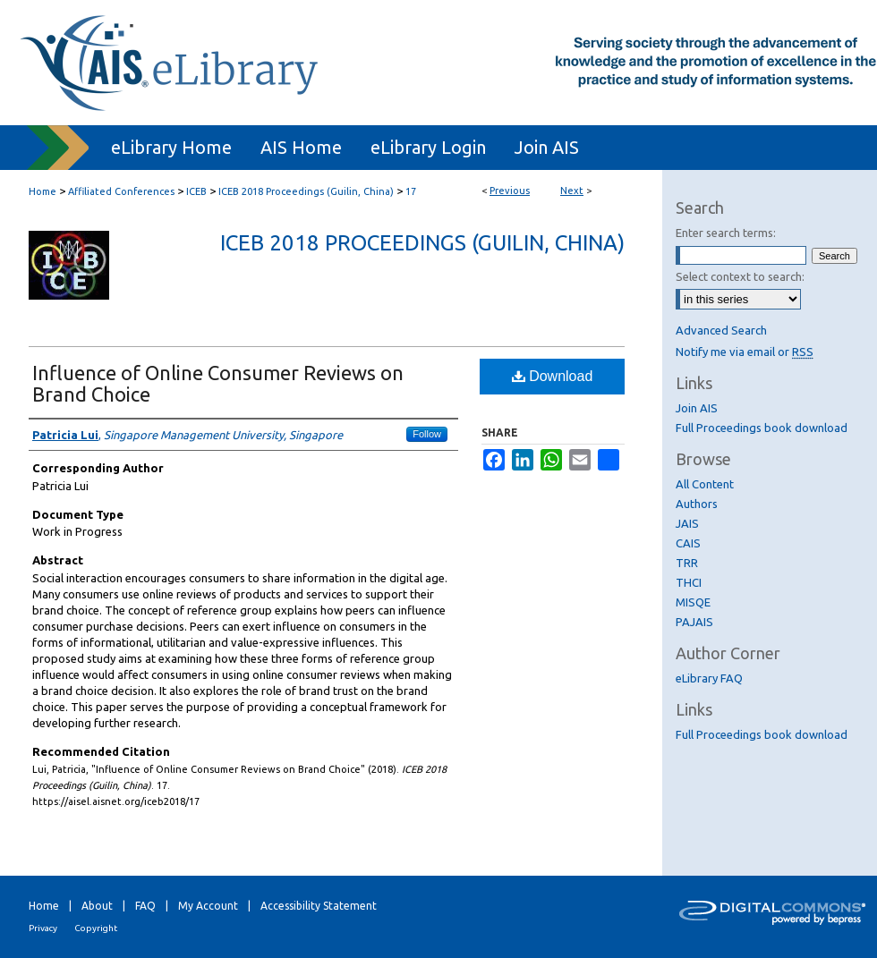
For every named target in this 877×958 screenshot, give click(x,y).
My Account (208, 905)
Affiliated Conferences (121, 191)
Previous (510, 190)
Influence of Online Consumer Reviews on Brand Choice (218, 383)
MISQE (693, 602)
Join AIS (697, 408)
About (97, 905)
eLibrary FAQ (709, 678)
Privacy (43, 928)
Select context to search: (740, 276)
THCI (689, 582)
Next (571, 190)
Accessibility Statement (318, 905)
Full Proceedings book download (761, 427)
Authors (697, 503)
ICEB (196, 191)
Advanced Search (721, 330)
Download (552, 376)
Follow (427, 433)
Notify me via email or (744, 351)
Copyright (95, 928)
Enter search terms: (726, 232)
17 (410, 191)
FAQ (145, 905)
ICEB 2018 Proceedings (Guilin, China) (306, 191)
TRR (687, 562)
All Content (705, 484)
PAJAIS (694, 621)
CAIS (688, 543)
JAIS (687, 523)
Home (42, 191)
